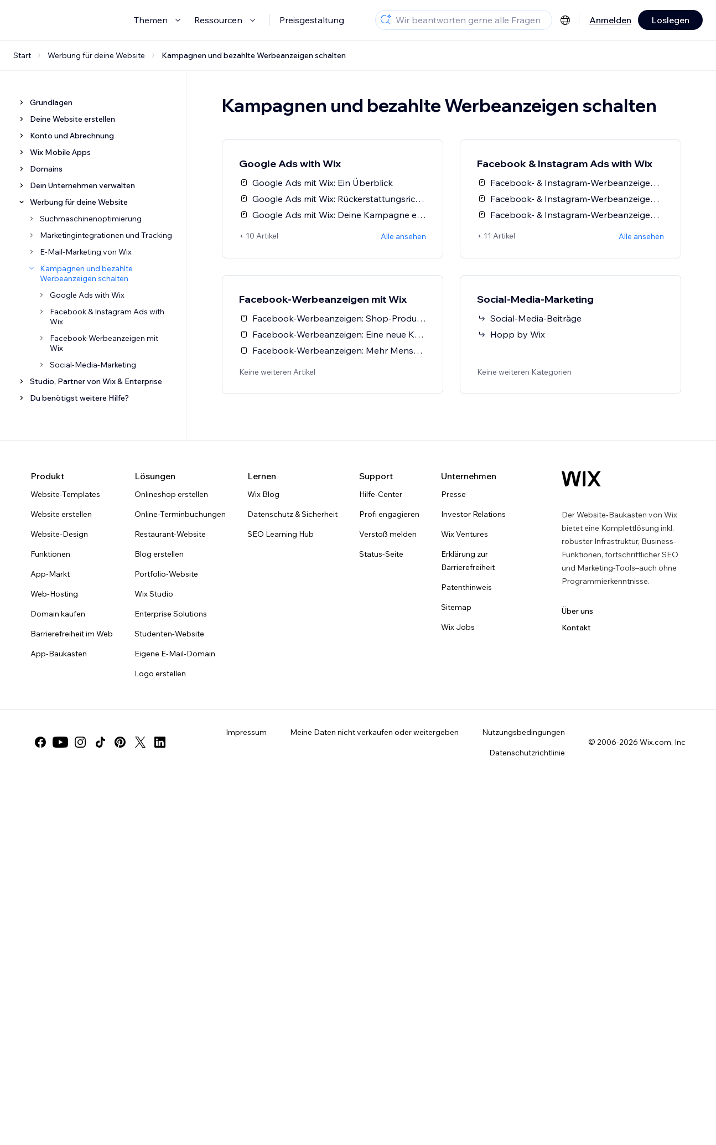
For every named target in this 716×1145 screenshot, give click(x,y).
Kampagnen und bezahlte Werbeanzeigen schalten (254, 55)
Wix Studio (153, 594)
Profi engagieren (389, 514)
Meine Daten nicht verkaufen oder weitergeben (374, 732)
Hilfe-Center (380, 494)
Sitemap (456, 607)
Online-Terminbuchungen (180, 514)
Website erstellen (61, 514)
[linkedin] (160, 742)
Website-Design (59, 534)
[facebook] (40, 742)
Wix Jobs (458, 627)
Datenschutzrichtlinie (527, 753)
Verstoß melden (388, 534)
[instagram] (80, 742)
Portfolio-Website (166, 574)
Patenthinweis (466, 587)
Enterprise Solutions (170, 614)
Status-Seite (381, 554)
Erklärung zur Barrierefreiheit (468, 560)
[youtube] (60, 742)
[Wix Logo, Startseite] (581, 478)
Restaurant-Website (170, 534)
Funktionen (50, 554)
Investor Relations (473, 514)
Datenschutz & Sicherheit (292, 514)
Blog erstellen (159, 554)
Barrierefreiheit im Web (71, 634)
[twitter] (140, 742)
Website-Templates (65, 494)
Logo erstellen (160, 673)
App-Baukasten (58, 654)
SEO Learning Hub (280, 534)
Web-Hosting (54, 594)
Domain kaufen (57, 614)
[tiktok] (100, 742)
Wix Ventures (464, 534)
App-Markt (50, 574)
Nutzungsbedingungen (523, 732)
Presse (453, 494)
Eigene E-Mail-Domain (174, 654)
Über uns (577, 611)
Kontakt (576, 628)
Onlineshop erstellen (171, 494)
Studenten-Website (169, 634)
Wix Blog (263, 494)
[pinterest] (120, 742)
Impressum (246, 732)
